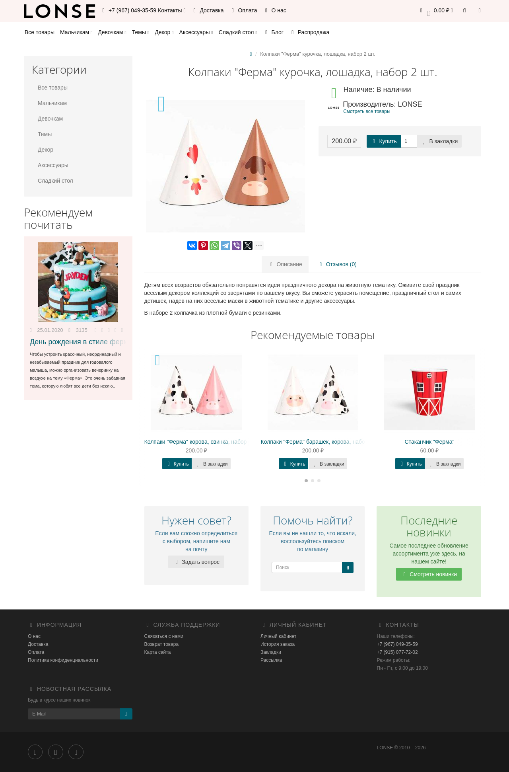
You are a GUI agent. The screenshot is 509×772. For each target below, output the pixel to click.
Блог (273, 32)
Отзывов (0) (337, 264)
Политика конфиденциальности (63, 660)
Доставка (207, 10)
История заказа (277, 644)
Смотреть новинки (429, 574)
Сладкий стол (238, 32)
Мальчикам (76, 32)
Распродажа (309, 32)
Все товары (39, 32)
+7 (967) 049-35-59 (397, 644)
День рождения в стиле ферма (81, 342)
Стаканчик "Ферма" (430, 442)
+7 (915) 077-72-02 (397, 652)
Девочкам (112, 32)
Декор (164, 32)
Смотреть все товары (366, 111)
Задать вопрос (196, 562)
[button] (435, 11)
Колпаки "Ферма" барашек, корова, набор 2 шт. (322, 442)
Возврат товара (161, 644)
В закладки (439, 141)
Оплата (243, 10)
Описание (285, 264)
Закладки (270, 652)
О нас (274, 10)
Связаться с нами (163, 636)
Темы (140, 32)
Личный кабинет (278, 636)
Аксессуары (196, 32)
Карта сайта (157, 652)
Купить (384, 141)
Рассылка (271, 660)
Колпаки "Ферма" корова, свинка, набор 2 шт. (202, 442)
